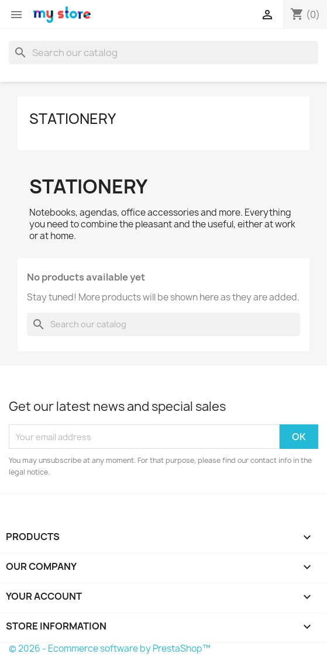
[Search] (163, 52)
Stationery (72, 119)
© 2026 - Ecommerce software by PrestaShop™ (110, 648)
